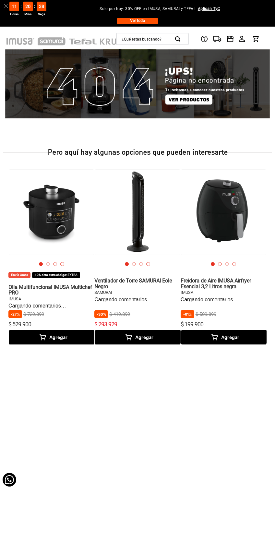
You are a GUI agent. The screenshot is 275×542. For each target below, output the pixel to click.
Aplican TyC (209, 8)
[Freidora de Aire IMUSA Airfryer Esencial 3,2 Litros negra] (224, 257)
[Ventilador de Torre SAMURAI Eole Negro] (137, 257)
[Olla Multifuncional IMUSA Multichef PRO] (51, 257)
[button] (41, 264)
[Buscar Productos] (179, 38)
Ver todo (137, 20)
